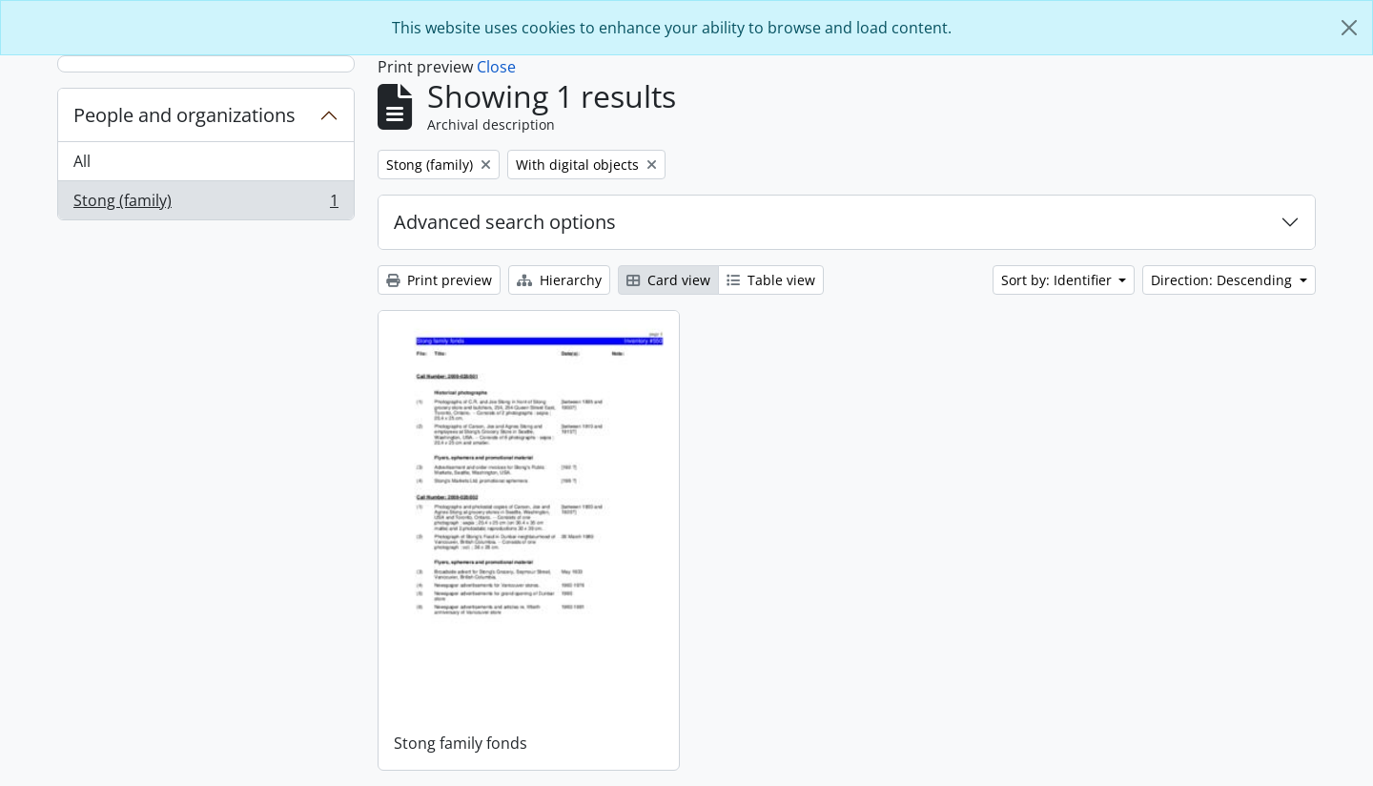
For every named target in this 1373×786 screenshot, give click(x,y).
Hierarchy (559, 280)
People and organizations (184, 115)
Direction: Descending (1223, 280)
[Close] (1349, 27)
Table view (771, 280)
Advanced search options (505, 222)
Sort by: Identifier (1058, 280)
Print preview (439, 280)
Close (496, 66)
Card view (668, 280)
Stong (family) (205, 204)
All (82, 161)
